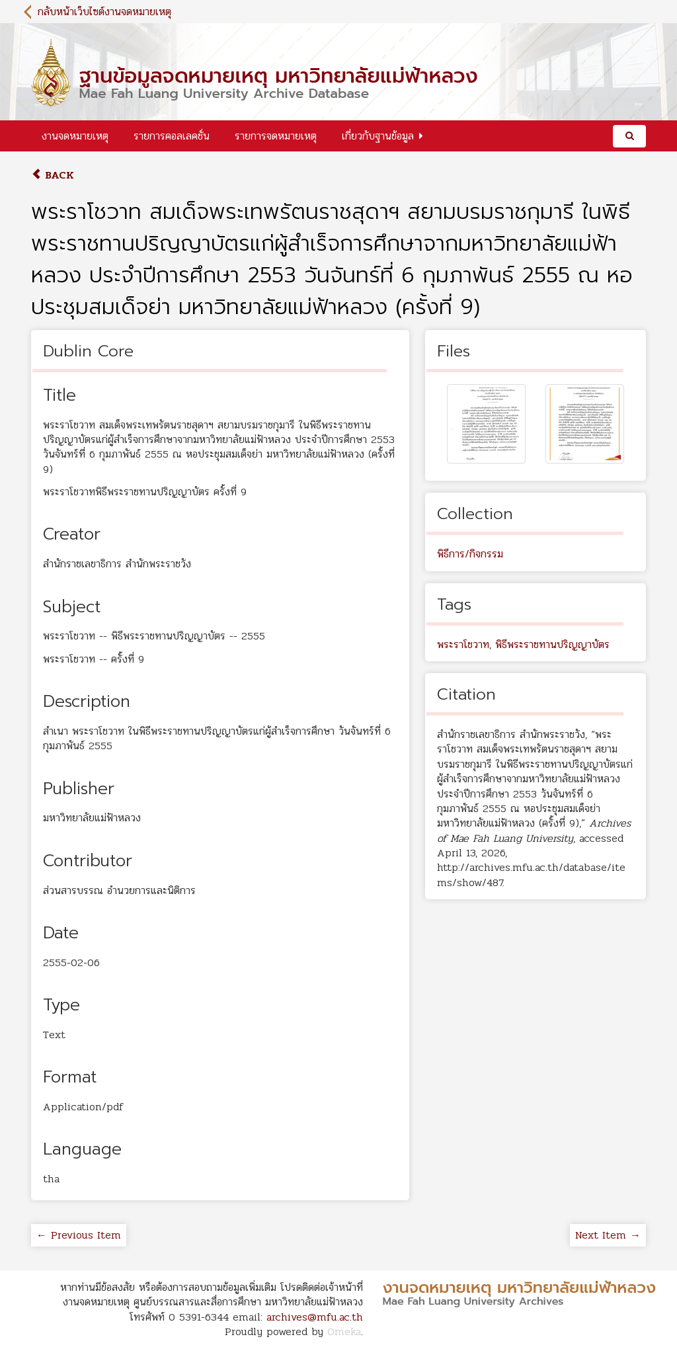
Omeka (344, 1331)
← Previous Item (78, 1235)
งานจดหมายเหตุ (75, 136)
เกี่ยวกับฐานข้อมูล (378, 136)
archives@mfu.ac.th (314, 1317)
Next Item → (608, 1235)
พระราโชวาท (463, 644)
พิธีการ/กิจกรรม (470, 554)
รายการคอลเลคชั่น (172, 136)
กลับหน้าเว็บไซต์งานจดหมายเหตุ (104, 11)
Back (52, 175)
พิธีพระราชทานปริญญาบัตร (552, 644)
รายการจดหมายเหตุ (276, 136)
